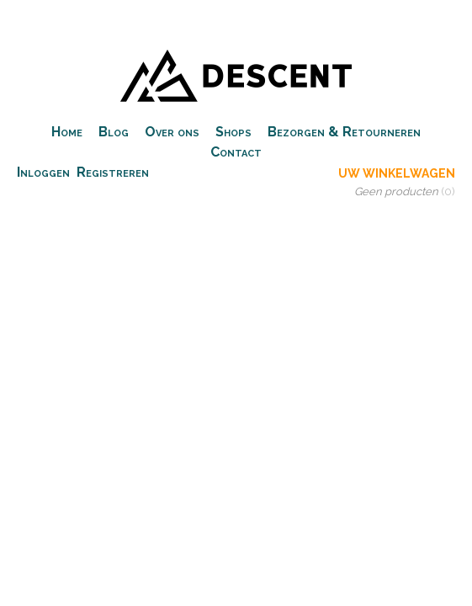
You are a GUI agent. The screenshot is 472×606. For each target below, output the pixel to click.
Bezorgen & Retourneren (344, 132)
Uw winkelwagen (396, 173)
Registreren (113, 172)
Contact (236, 152)
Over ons (172, 132)
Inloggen (43, 172)
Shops (233, 132)
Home (66, 132)
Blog (113, 132)
